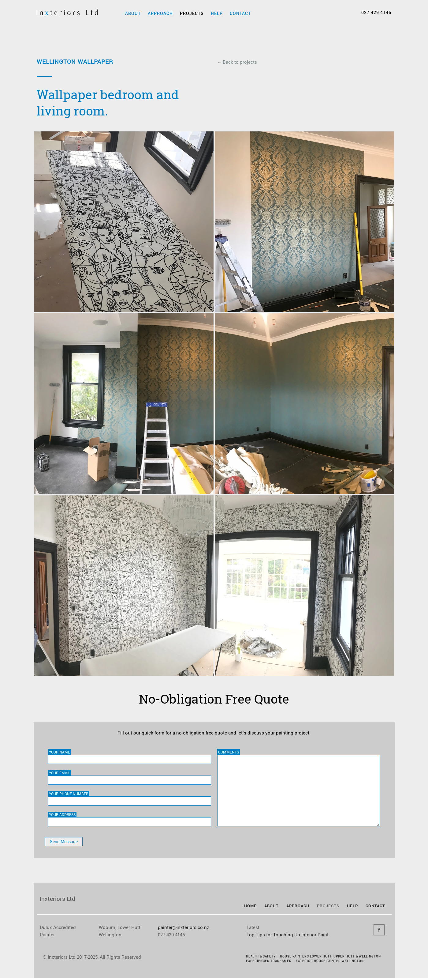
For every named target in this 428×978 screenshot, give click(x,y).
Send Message (64, 841)
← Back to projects (237, 62)
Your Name (59, 752)
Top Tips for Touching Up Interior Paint (288, 934)
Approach (160, 13)
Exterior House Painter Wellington (330, 960)
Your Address (62, 814)
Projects (192, 13)
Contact (240, 13)
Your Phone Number (68, 793)
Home (250, 905)
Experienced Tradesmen (269, 960)
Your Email (59, 772)
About (133, 13)
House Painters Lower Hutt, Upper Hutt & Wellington (330, 956)
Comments (228, 752)
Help (217, 13)
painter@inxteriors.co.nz (183, 927)
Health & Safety (261, 956)
